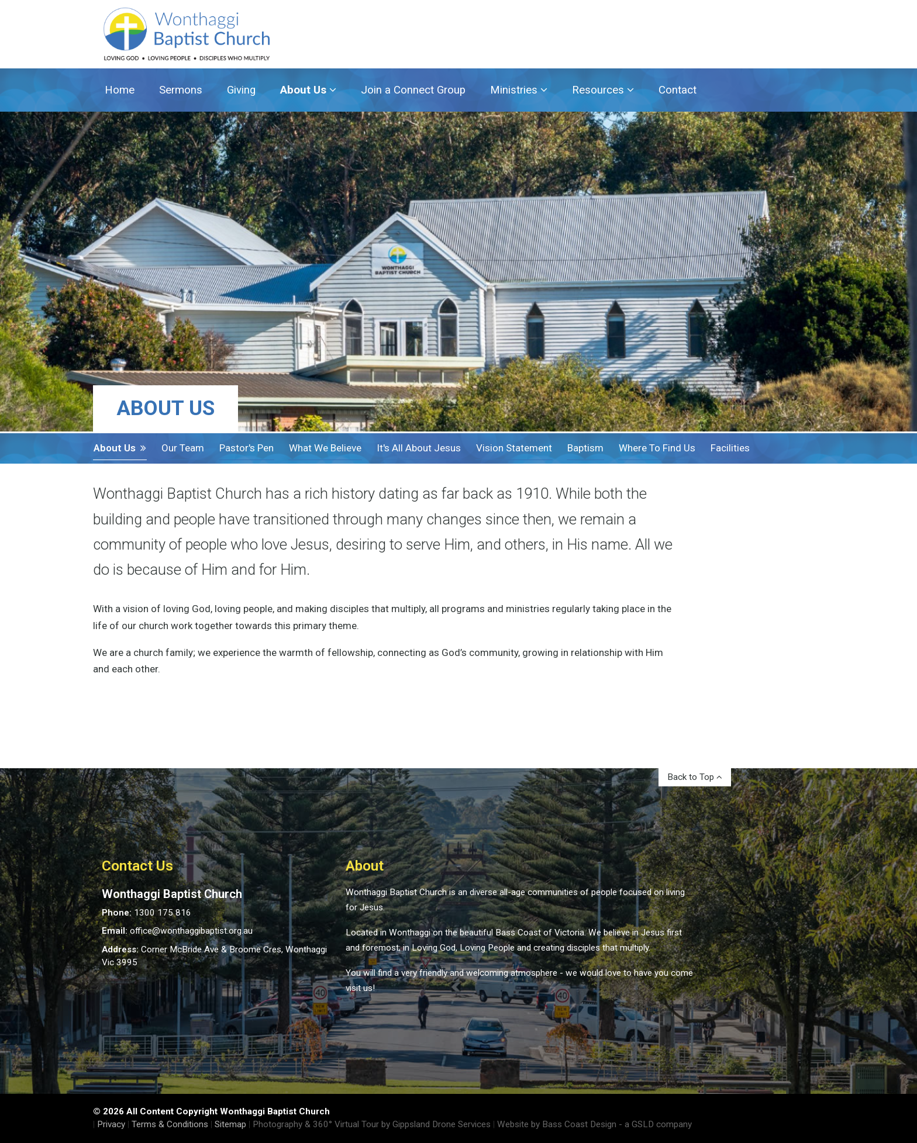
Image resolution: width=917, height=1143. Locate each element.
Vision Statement (514, 448)
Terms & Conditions (170, 1124)
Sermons (180, 90)
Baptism (585, 448)
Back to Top (694, 777)
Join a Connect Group (413, 90)
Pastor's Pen (246, 448)
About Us (120, 448)
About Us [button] (308, 90)
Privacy (111, 1124)
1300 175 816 (162, 912)
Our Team (182, 448)
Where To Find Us (657, 448)
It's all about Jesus (419, 448)
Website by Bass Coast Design (556, 1124)
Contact (678, 90)
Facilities (730, 448)
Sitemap (230, 1124)
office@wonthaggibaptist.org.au (191, 931)
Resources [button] (603, 90)
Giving (241, 90)
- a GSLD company (655, 1124)
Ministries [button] (518, 90)
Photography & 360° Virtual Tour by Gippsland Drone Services (372, 1124)
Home (120, 90)
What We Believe (325, 448)
